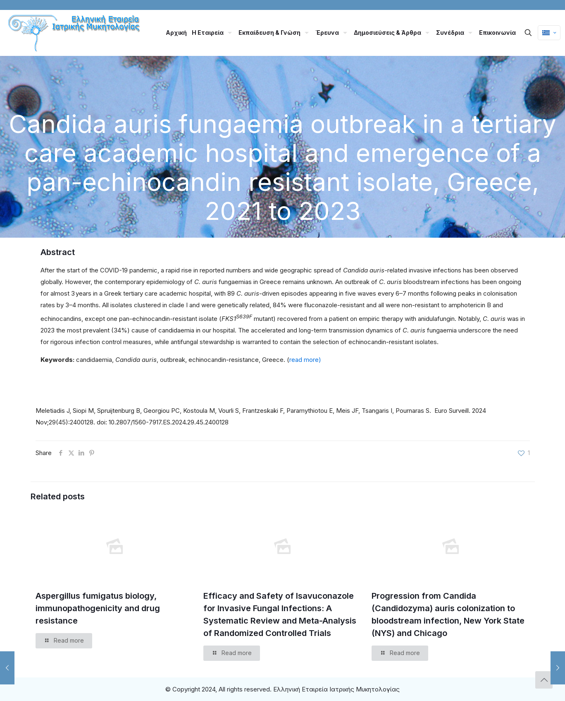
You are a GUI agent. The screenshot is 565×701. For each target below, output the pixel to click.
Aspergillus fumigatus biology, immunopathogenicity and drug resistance (98, 608)
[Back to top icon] (544, 680)
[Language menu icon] (549, 32)
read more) (305, 360)
